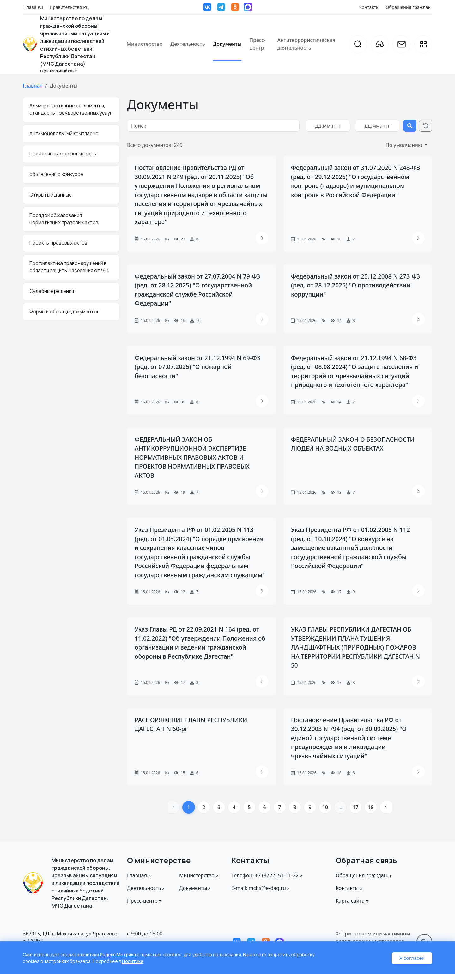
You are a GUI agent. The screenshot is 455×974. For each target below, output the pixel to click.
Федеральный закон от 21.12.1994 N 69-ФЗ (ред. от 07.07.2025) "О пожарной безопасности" (197, 367)
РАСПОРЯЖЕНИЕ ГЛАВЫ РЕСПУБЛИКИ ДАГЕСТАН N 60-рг (191, 724)
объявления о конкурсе (56, 174)
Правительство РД (69, 7)
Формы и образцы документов (64, 311)
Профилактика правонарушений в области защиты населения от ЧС (68, 267)
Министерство (144, 43)
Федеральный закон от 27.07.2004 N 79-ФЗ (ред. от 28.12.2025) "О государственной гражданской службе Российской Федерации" (197, 290)
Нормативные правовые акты (63, 153)
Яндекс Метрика (118, 955)
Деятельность (187, 43)
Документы (227, 43)
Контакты (369, 7)
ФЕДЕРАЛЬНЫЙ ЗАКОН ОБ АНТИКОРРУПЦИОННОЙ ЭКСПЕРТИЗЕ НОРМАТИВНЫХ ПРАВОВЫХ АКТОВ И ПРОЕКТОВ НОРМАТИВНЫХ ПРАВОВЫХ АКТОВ (192, 457)
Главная (33, 85)
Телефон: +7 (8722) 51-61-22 (267, 875)
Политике (132, 961)
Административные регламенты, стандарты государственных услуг (70, 109)
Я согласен (412, 958)
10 (325, 807)
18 (370, 807)
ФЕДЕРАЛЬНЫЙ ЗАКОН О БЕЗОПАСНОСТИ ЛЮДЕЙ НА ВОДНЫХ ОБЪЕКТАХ (353, 444)
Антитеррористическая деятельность (306, 44)
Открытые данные (50, 194)
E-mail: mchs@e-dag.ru (261, 888)
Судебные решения (51, 291)
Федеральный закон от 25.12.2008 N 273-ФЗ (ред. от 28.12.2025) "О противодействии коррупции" (355, 285)
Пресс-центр (257, 44)
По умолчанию (404, 145)
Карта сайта (352, 900)
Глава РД (33, 7)
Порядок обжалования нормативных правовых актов (63, 219)
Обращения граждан (408, 7)
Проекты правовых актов (58, 242)
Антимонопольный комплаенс (63, 133)
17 (355, 807)
